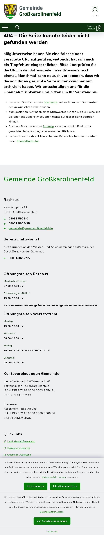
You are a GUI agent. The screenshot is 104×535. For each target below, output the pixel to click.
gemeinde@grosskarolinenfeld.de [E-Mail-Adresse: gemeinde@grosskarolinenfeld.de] (31, 228)
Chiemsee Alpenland (17, 454)
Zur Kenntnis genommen (52, 521)
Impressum (52, 531)
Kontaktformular (28, 141)
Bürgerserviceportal (17, 448)
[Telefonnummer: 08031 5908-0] (52, 218)
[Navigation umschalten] (5, 27)
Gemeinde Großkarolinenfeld (49, 179)
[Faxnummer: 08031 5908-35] (52, 223)
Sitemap (48, 126)
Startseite (50, 102)
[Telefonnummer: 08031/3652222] (52, 258)
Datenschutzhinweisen (54, 477)
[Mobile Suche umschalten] (17, 27)
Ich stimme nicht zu (65, 486)
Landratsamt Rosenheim (19, 441)
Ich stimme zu (35, 486)
